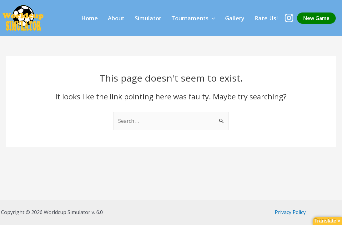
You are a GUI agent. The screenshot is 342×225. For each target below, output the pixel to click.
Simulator (172, 18)
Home (128, 18)
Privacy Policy (290, 212)
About (147, 18)
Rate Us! (269, 18)
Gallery (245, 18)
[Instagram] (289, 18)
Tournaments (211, 18)
